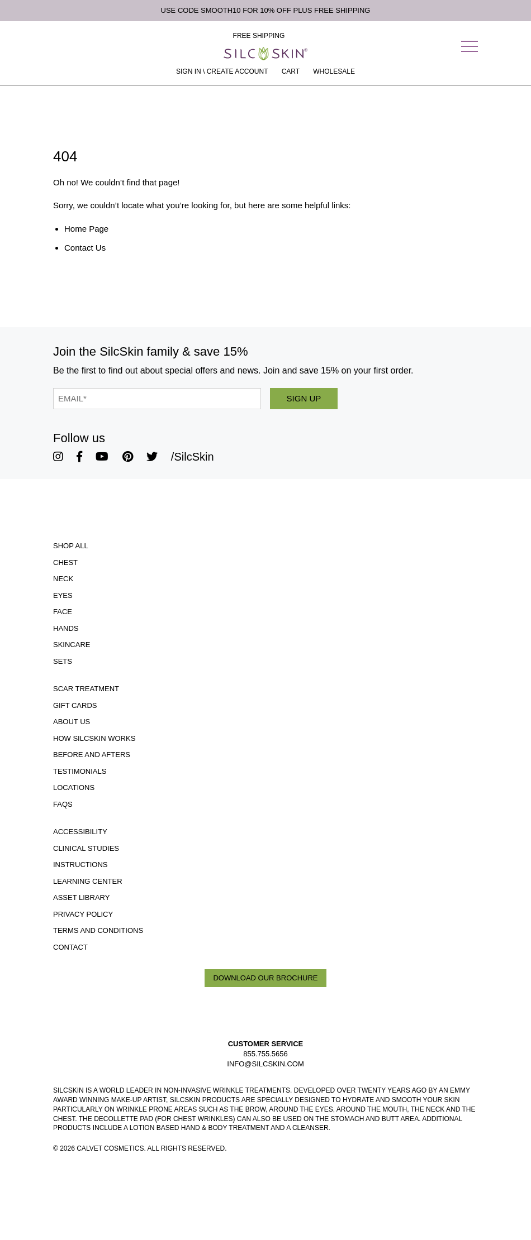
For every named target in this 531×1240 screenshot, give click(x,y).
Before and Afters (91, 754)
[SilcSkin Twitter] (152, 457)
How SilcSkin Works (94, 738)
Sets (62, 661)
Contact (70, 947)
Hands (66, 628)
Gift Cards (75, 705)
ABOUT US (71, 721)
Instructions (80, 864)
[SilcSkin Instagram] (58, 457)
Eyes (63, 595)
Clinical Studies (86, 848)
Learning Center (87, 881)
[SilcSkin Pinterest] (127, 457)
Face (62, 611)
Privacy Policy (83, 914)
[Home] (265, 53)
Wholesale (334, 71)
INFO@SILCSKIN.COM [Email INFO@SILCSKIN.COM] (265, 1064)
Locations (73, 787)
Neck (63, 578)
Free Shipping (259, 36)
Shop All (70, 546)
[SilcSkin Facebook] (79, 457)
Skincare (71, 644)
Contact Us (85, 247)
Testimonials (79, 771)
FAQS (63, 804)
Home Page (86, 228)
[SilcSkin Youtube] (102, 457)
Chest (65, 562)
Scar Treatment (86, 688)
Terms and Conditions (98, 930)
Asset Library (81, 897)
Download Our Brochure (265, 978)
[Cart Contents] (291, 71)
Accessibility (80, 831)
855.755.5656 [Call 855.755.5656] (265, 1054)
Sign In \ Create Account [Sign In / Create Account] (222, 71)
